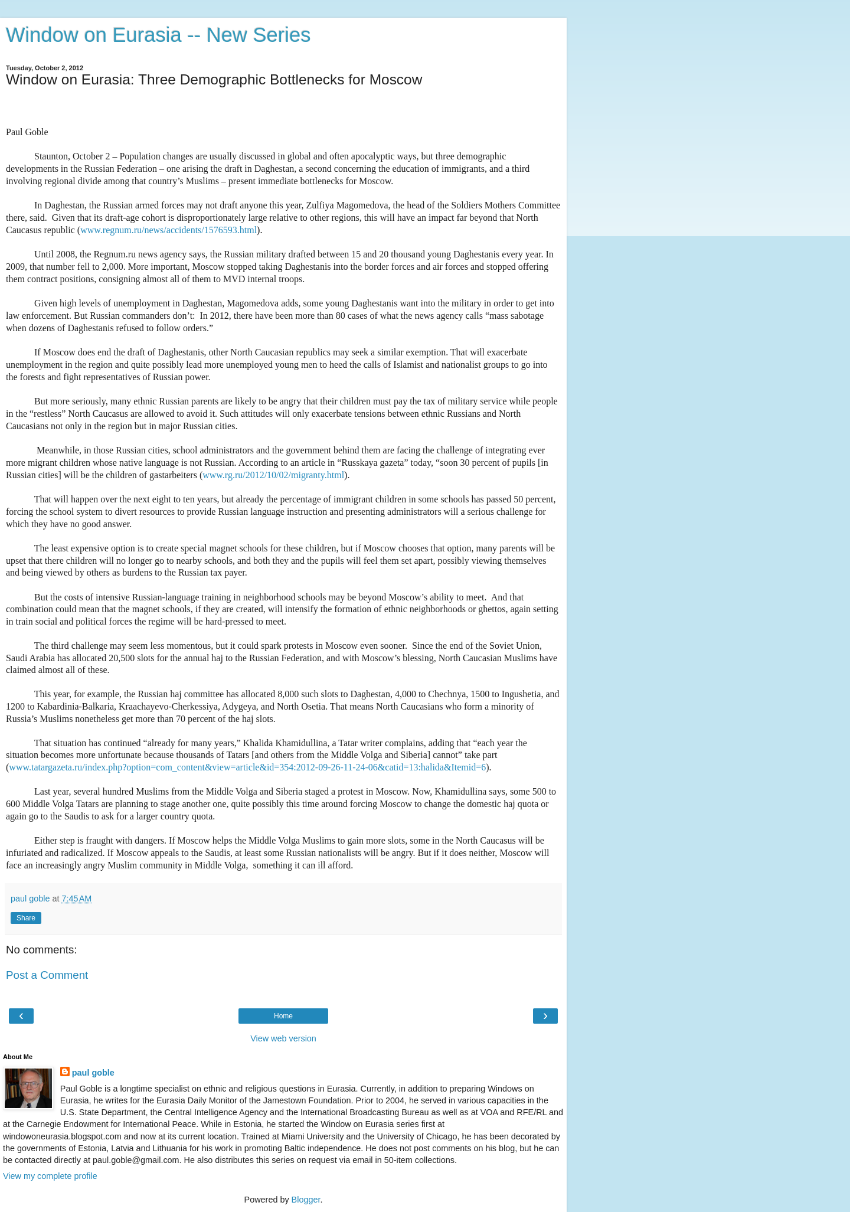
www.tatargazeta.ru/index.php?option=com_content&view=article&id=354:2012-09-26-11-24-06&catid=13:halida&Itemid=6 (247, 767)
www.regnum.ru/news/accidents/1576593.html (168, 230)
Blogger (306, 1199)
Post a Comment (47, 975)
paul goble (93, 1072)
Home (283, 1016)
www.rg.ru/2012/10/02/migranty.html (273, 475)
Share (26, 918)
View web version (283, 1038)
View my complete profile (50, 1176)
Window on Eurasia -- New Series (158, 35)
